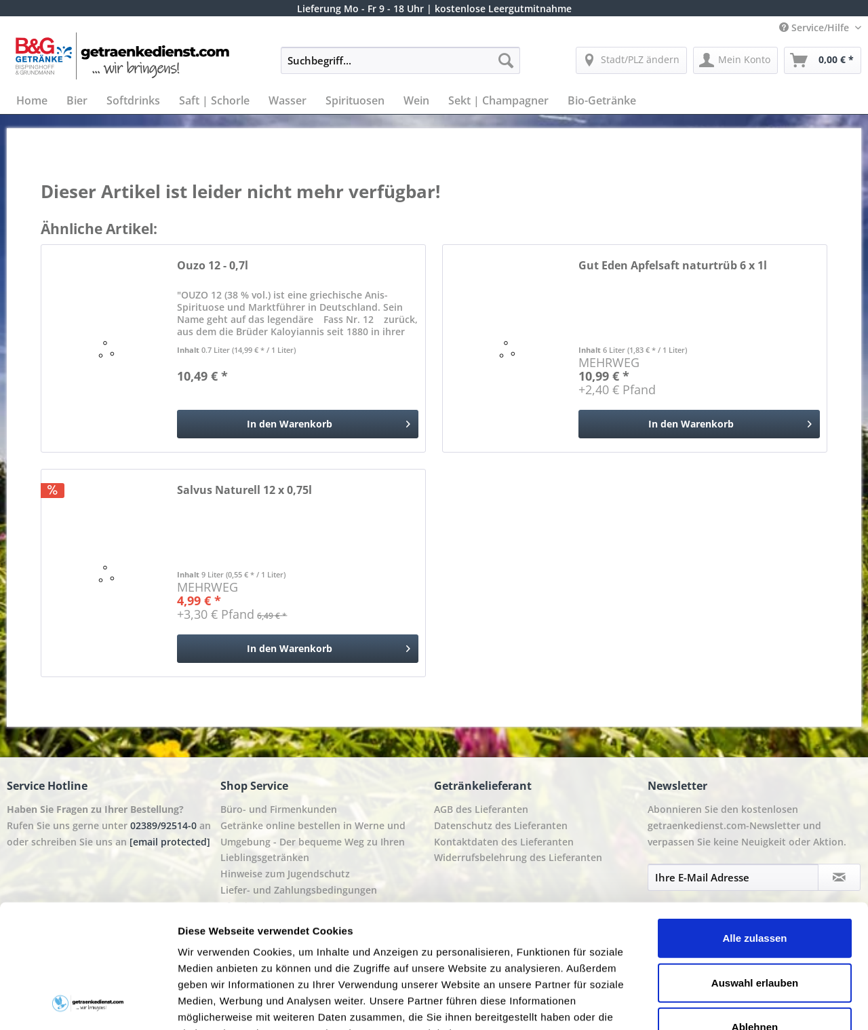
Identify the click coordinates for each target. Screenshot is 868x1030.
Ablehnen (755, 911)
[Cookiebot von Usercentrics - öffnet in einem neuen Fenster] (87, 1003)
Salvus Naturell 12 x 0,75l (244, 490)
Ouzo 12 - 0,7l (212, 266)
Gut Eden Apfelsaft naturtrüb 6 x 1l (672, 266)
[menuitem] (400, 67)
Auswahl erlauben (754, 867)
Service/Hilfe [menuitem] (815, 27)
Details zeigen (721, 1003)
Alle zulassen (754, 822)
